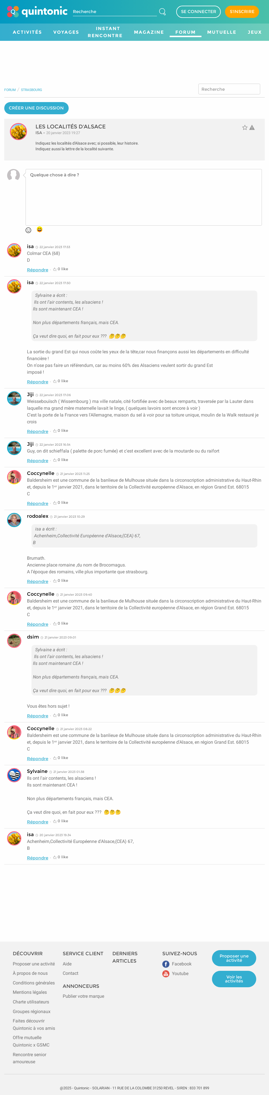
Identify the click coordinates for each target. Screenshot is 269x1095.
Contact (70, 973)
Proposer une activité (34, 964)
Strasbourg (31, 90)
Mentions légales (30, 992)
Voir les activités (234, 978)
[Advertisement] (134, 56)
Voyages (66, 32)
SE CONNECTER (198, 11)
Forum (185, 32)
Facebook (177, 964)
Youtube (175, 973)
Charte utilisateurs (31, 1002)
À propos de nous (30, 973)
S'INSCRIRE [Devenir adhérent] (242, 11)
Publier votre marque (83, 996)
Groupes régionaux (32, 1011)
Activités (27, 32)
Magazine (149, 32)
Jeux (255, 32)
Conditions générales (34, 983)
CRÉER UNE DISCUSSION (36, 107)
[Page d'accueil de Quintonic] (37, 11)
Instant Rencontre (105, 32)
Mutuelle (221, 32)
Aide (67, 964)
